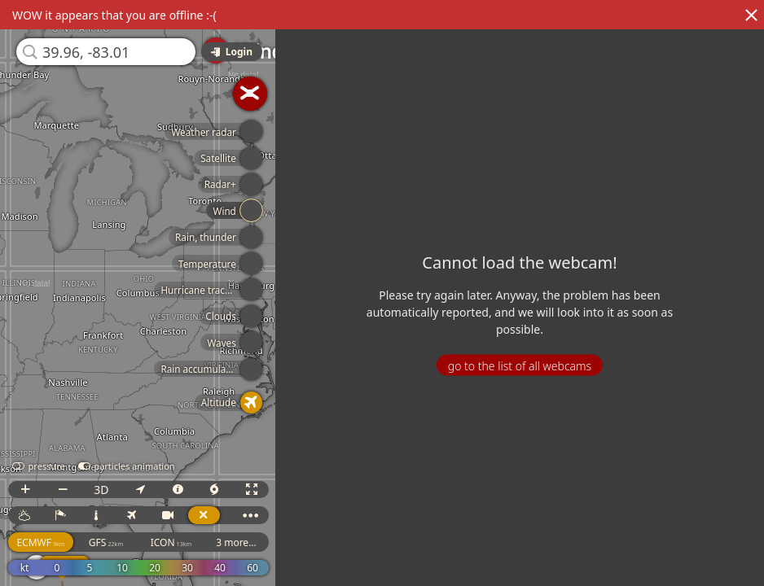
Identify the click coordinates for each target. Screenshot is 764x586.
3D (101, 489)
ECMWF (40, 542)
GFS (106, 542)
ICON (171, 542)
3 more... (236, 542)
